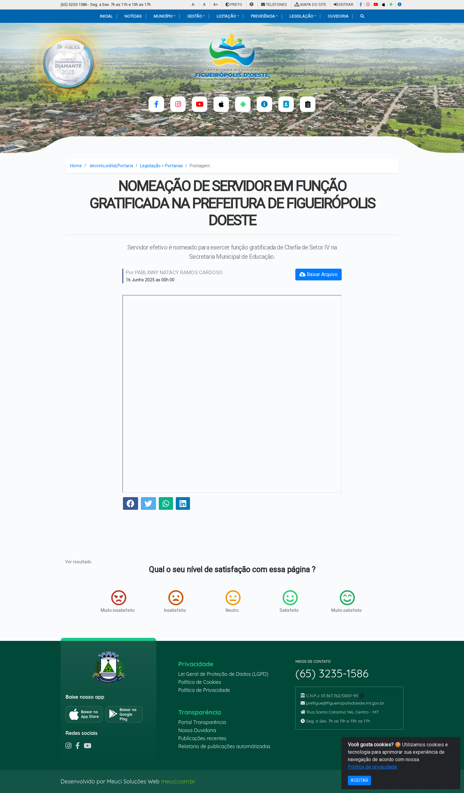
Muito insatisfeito (118, 601)
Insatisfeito (175, 601)
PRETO (234, 4)
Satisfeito (289, 601)
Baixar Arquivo (318, 274)
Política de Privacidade (204, 690)
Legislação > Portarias (161, 165)
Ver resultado (78, 561)
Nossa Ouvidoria (197, 730)
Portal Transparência (202, 722)
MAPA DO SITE (310, 4)
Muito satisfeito (346, 601)
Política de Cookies (199, 682)
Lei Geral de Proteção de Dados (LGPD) (223, 674)
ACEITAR (359, 780)
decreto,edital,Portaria (111, 165)
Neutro (233, 601)
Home (76, 165)
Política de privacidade (372, 767)
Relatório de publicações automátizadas (224, 746)
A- (194, 4)
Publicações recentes (202, 738)
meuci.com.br (178, 781)
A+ (215, 4)
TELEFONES (274, 4)
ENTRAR (343, 4)
